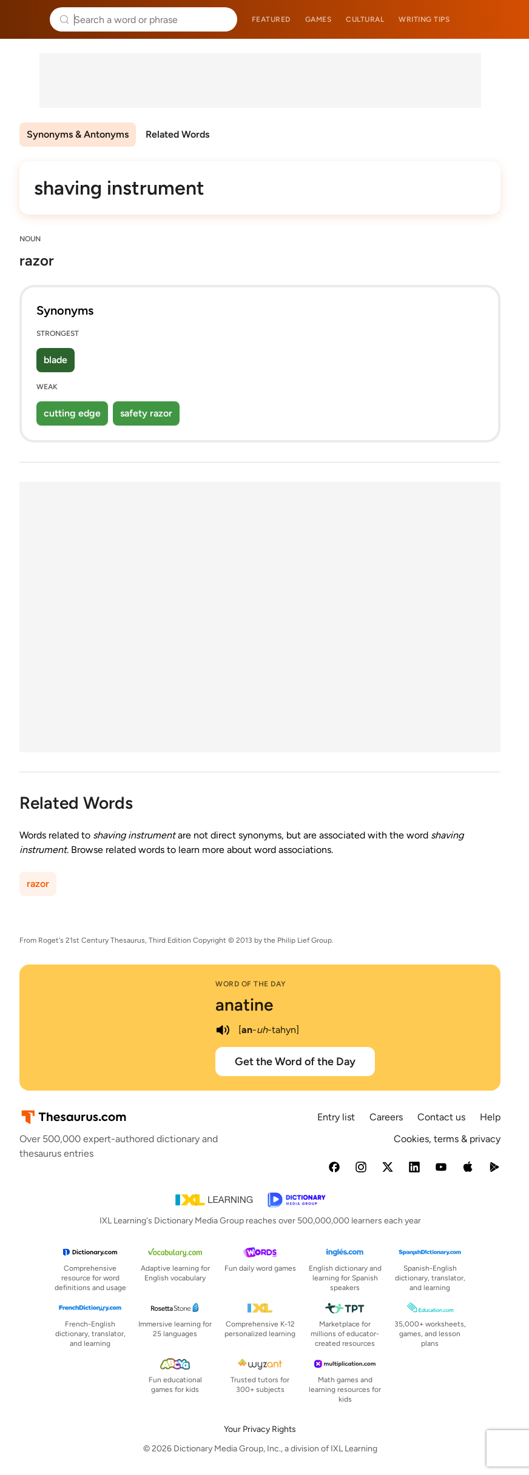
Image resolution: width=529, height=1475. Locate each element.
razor (38, 883)
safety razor (146, 413)
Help (490, 1117)
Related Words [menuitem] (177, 134)
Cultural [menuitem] (365, 19)
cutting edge (72, 413)
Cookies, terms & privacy (447, 1139)
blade (55, 360)
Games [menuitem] (318, 19)
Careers (386, 1117)
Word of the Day (250, 984)
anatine (244, 1004)
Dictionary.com (503, 19)
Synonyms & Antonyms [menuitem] (78, 134)
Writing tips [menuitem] (424, 19)
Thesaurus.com (27, 19)
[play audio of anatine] (222, 1030)
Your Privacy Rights (260, 1429)
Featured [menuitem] (271, 19)
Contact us (441, 1117)
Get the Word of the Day (295, 1061)
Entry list (336, 1117)
